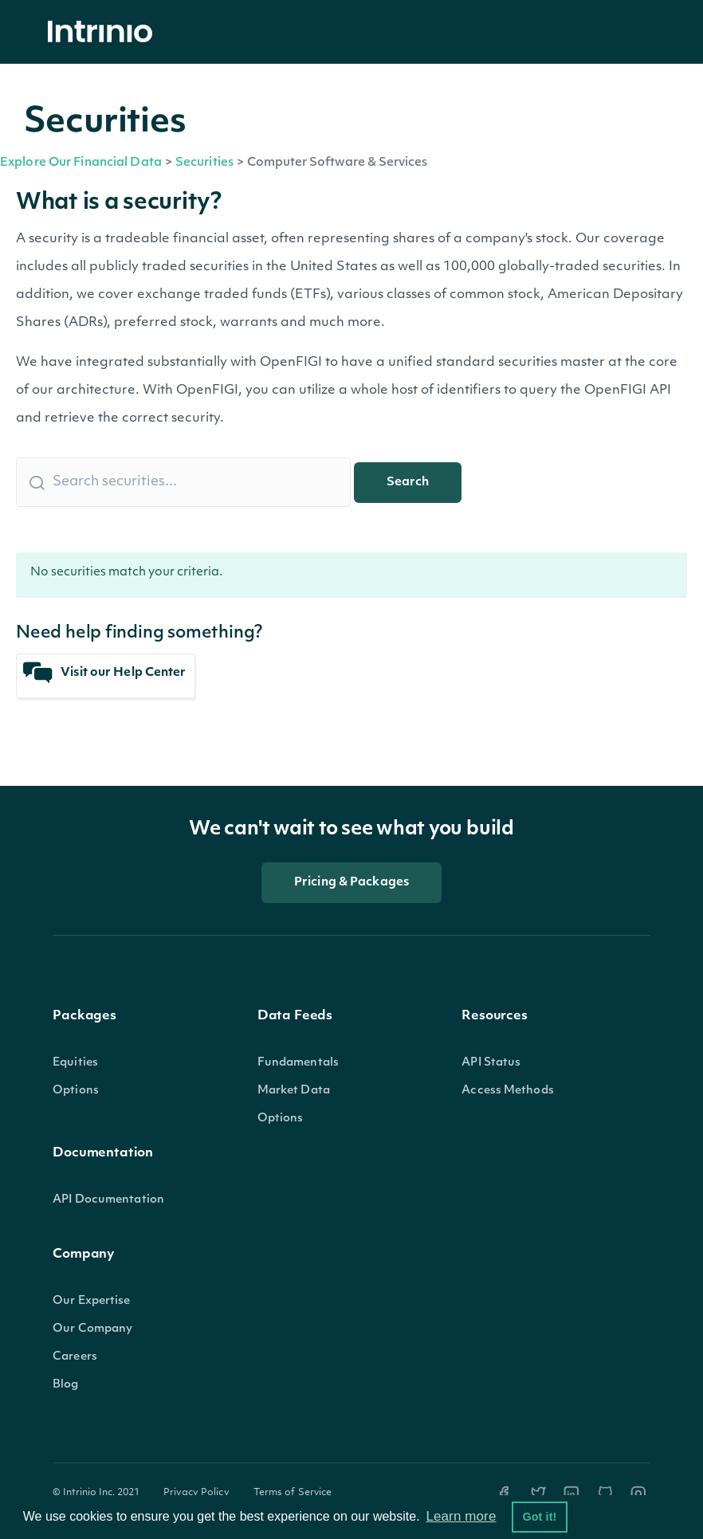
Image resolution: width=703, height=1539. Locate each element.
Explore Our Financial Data (81, 163)
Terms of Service (292, 1493)
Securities (204, 163)
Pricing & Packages (351, 883)
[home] (104, 32)
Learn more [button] (461, 1516)
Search (408, 483)
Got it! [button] (539, 1516)
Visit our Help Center (105, 673)
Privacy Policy (196, 1493)
